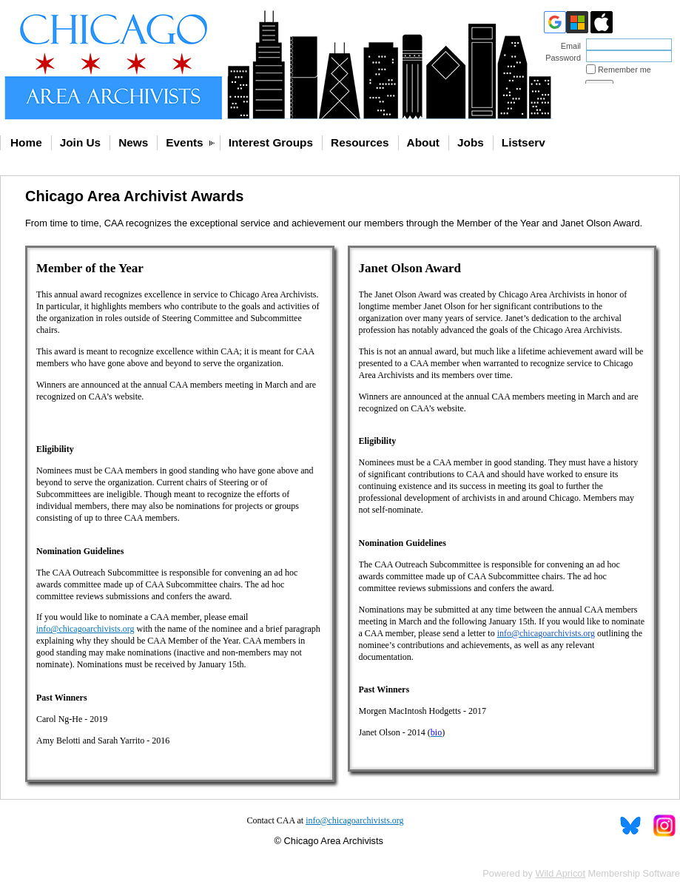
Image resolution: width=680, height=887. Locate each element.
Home (26, 142)
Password (560, 57)
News (133, 142)
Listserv (523, 142)
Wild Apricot (560, 873)
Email (568, 45)
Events (184, 142)
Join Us (80, 142)
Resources (360, 142)
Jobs (470, 142)
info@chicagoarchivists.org (354, 820)
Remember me (624, 69)
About (423, 142)
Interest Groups (271, 142)
